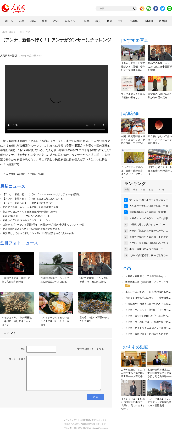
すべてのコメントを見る (90, 349)
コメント (161, 189)
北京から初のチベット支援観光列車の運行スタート (30, 211)
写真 (98, 21)
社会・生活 (25, 32)
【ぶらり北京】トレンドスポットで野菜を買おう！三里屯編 (159, 402)
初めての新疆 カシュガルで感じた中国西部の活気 (30, 207)
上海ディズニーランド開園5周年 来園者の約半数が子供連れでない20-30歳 (43, 224)
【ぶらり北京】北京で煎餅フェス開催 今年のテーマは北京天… (133, 66)
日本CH (148, 21)
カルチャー (71, 21)
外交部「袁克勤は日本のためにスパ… (149, 243)
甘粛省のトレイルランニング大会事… (149, 218)
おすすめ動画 (135, 347)
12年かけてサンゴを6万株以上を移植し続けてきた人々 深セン (17, 321)
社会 (44, 21)
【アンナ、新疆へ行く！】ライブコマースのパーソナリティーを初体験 (41, 194)
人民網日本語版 (8, 32)
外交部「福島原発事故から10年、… (148, 230)
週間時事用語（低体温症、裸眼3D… (148, 212)
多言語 (163, 21)
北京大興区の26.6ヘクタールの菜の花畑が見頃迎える (31, 229)
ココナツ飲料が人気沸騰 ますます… (149, 237)
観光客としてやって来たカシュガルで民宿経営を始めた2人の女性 (38, 233)
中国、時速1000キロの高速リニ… (147, 249)
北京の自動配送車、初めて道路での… (149, 255)
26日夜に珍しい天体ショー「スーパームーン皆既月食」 (160, 139)
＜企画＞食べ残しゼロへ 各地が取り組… (148, 322)
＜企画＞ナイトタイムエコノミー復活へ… (148, 328)
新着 (22, 21)
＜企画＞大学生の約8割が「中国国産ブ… (147, 316)
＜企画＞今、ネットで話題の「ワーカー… (148, 310)
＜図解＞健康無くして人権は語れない (145, 276)
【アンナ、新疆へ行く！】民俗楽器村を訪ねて (28, 203)
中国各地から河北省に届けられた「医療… (148, 304)
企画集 (133, 21)
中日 (121, 21)
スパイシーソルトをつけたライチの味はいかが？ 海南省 (55, 321)
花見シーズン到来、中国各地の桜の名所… (148, 292)
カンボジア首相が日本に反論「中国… (149, 206)
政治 (56, 21)
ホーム (9, 21)
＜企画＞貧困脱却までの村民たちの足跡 (146, 334)
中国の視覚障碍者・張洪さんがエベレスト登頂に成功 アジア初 (133, 139)
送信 (95, 397)
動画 (109, 21)
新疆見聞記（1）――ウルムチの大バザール (26, 216)
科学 (87, 21)
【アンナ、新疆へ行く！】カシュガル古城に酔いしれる (33, 198)
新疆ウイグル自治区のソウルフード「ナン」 (27, 220)
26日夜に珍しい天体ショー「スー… (148, 224)
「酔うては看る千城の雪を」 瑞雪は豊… (148, 298)
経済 (33, 21)
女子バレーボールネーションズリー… (149, 200)
